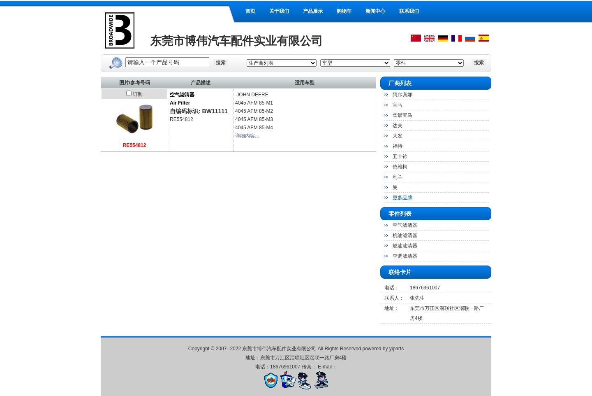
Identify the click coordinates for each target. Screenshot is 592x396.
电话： (391, 288)
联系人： (394, 298)
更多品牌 (402, 197)
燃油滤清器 (405, 246)
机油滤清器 (405, 235)
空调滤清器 (405, 256)
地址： (391, 308)
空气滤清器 (405, 225)
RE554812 (134, 145)
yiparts (396, 349)
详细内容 (245, 136)
